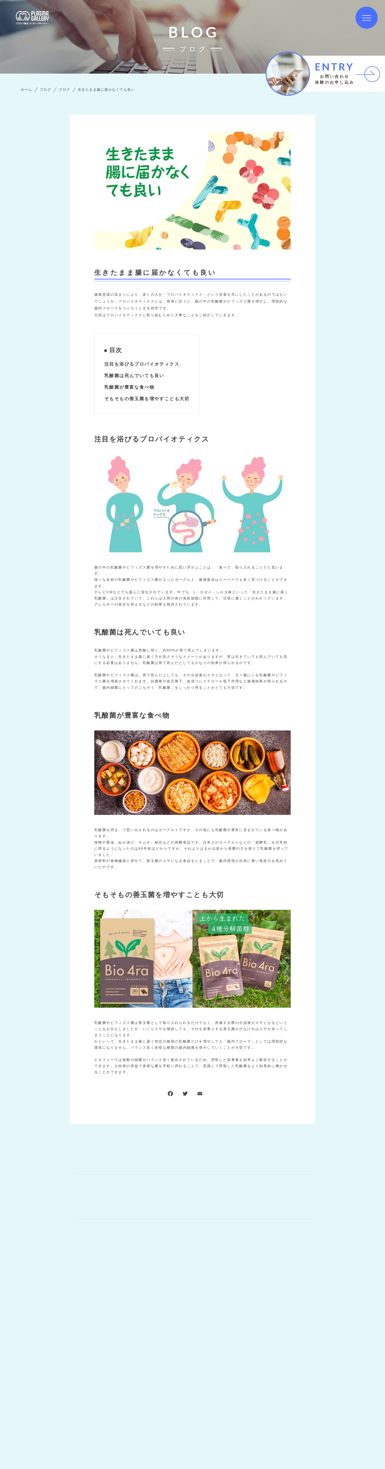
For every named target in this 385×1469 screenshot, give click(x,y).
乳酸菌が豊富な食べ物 (129, 387)
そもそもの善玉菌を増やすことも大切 (147, 398)
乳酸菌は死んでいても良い (134, 375)
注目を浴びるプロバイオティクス (141, 364)
